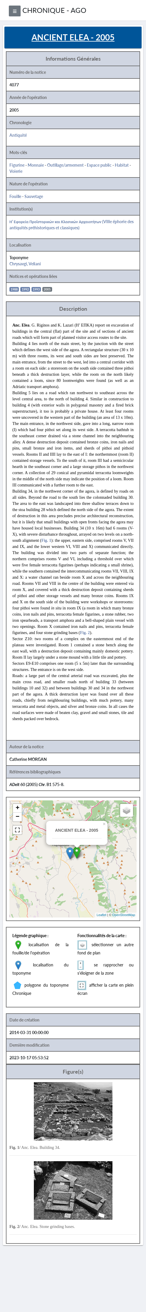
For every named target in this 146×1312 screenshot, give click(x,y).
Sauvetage (33, 196)
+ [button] (17, 808)
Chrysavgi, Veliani (25, 263)
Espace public (99, 165)
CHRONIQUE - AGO (54, 10)
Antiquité (18, 135)
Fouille (15, 196)
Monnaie (36, 165)
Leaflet (101, 915)
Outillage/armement (65, 165)
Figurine (16, 165)
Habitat (122, 165)
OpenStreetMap (123, 915)
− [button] (17, 817)
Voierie (15, 171)
